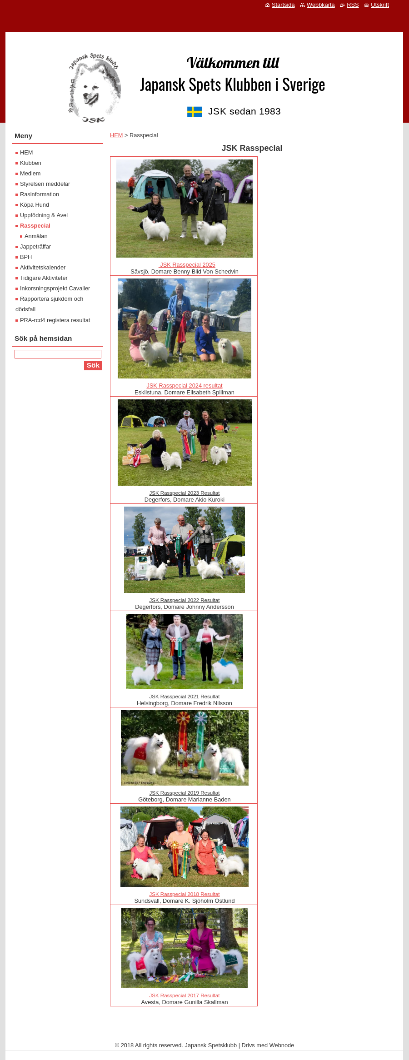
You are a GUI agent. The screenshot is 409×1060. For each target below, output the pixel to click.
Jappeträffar (35, 246)
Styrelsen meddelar (45, 183)
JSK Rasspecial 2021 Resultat (185, 696)
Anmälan (36, 236)
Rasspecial (35, 225)
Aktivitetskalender (42, 267)
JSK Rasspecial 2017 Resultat (185, 995)
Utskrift (380, 4)
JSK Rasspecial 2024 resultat (184, 385)
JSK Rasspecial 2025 (187, 264)
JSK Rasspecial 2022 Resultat (185, 600)
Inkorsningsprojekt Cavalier (55, 288)
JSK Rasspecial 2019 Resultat (185, 793)
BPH (26, 257)
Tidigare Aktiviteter (44, 277)
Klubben (30, 162)
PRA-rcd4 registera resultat (55, 320)
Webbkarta (321, 4)
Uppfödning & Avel (44, 215)
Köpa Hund (34, 204)
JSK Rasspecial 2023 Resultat (185, 493)
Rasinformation (39, 194)
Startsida (283, 4)
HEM (116, 135)
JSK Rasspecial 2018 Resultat (185, 894)
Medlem (30, 173)
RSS (353, 4)
